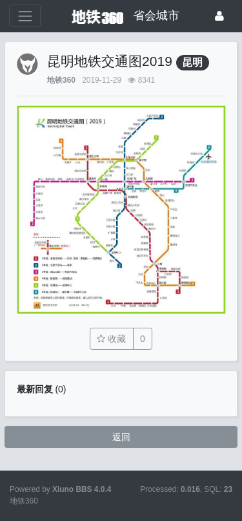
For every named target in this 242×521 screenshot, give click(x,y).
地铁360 (61, 80)
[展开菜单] (25, 16)
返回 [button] (121, 437)
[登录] (219, 16)
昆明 (192, 62)
